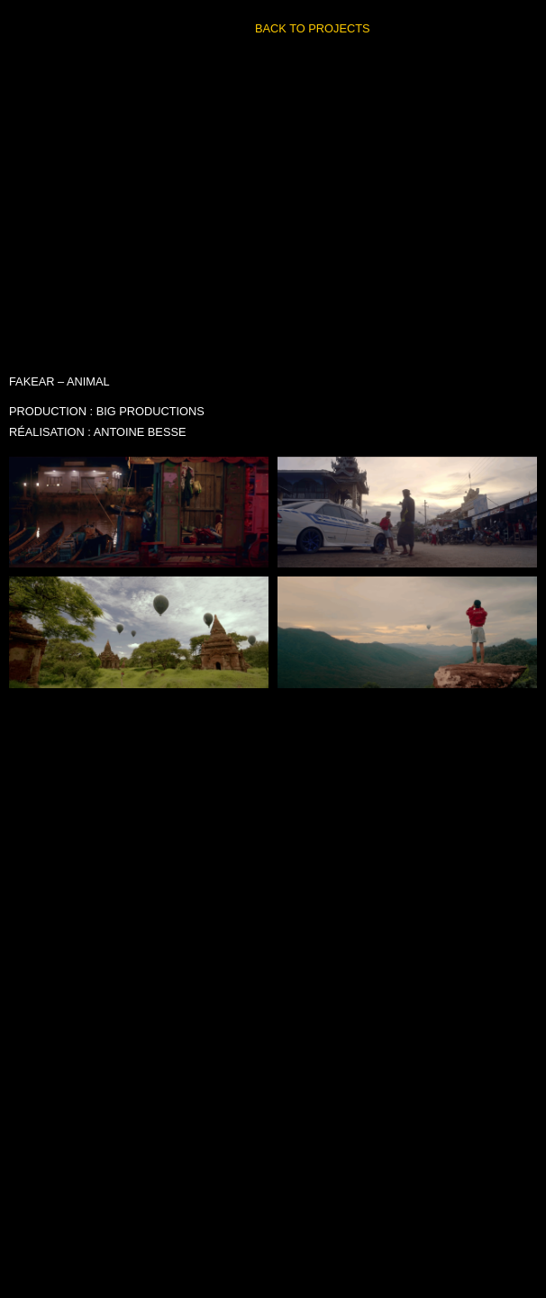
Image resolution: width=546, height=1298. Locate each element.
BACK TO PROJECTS (312, 28)
